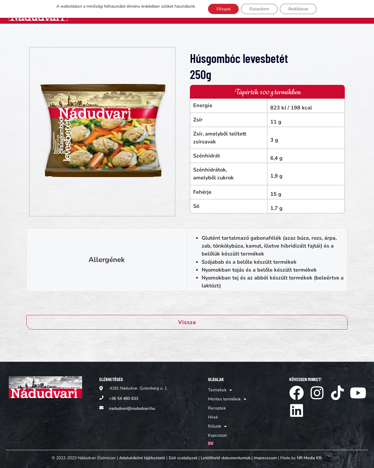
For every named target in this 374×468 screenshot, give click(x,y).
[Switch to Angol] (359, 11)
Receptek (262, 11)
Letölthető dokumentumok (225, 455)
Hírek (286, 11)
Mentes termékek (221, 11)
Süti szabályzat (183, 455)
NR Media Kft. (310, 455)
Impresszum (265, 455)
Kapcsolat (339, 11)
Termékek (176, 11)
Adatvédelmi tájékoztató (142, 455)
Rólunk (309, 11)
